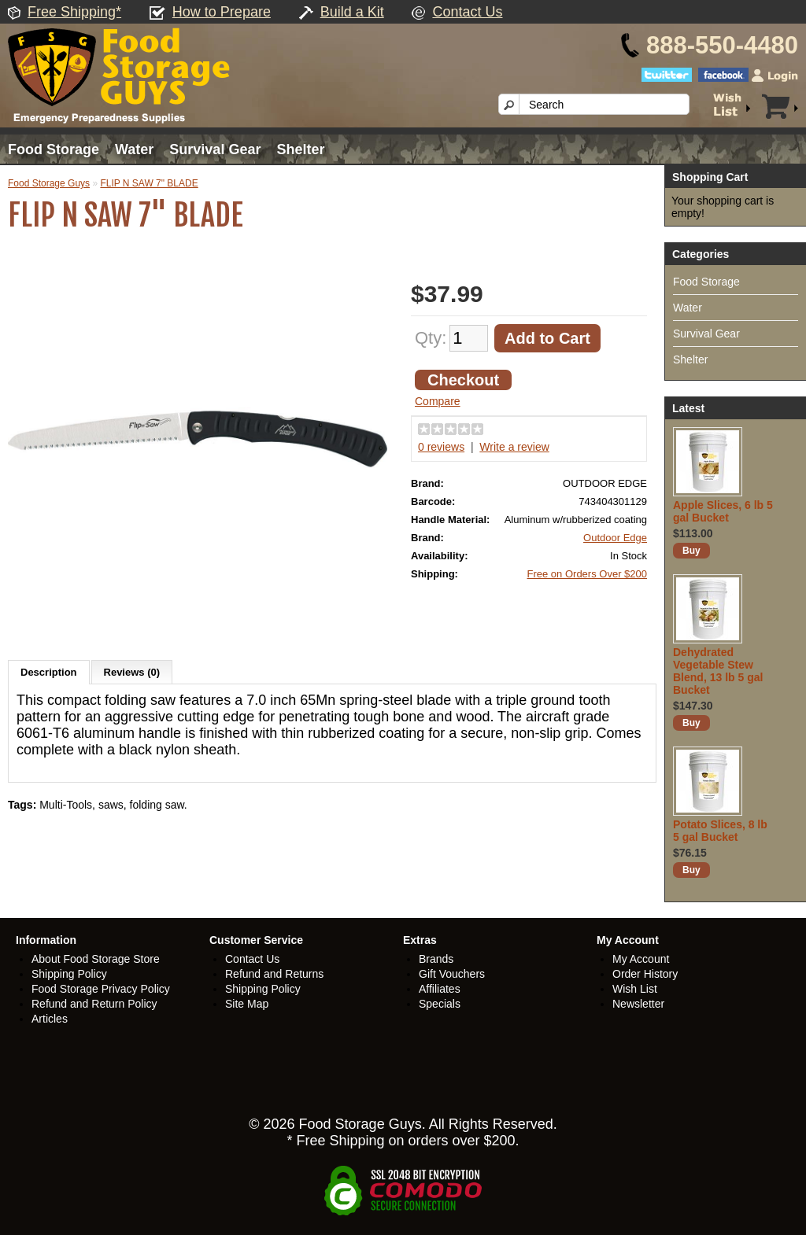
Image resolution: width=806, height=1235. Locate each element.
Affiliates (439, 988)
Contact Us (467, 12)
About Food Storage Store (95, 959)
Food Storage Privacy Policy (100, 988)
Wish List (634, 988)
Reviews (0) (132, 672)
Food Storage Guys (49, 183)
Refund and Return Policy (94, 1003)
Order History (645, 974)
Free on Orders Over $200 (587, 574)
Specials (439, 1003)
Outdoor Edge (615, 538)
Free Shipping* (74, 12)
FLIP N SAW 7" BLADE (149, 183)
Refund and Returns (274, 974)
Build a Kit (352, 12)
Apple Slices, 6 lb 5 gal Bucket (723, 511)
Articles (49, 1018)
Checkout (463, 380)
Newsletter (638, 1003)
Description (48, 672)
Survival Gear (215, 149)
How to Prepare (221, 12)
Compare (437, 401)
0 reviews (441, 447)
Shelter (300, 149)
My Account (640, 959)
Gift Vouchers (452, 974)
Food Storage (53, 149)
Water (134, 149)
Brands (436, 959)
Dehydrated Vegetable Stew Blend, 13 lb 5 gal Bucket (718, 671)
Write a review (514, 447)
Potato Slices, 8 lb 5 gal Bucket (720, 830)
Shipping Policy (69, 974)
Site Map (246, 1003)
